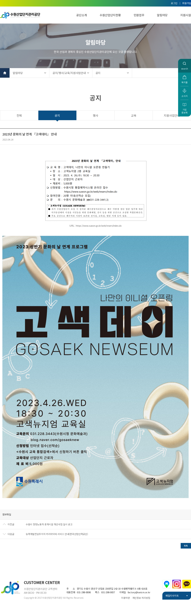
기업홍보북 (184, 111)
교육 (133, 115)
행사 (95, 115)
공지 (57, 115)
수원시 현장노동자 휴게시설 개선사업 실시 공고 (49, 524)
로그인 (174, 3)
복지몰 (184, 82)
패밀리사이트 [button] (172, 595)
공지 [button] (98, 73)
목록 (186, 545)
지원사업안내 (172, 115)
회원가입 (186, 3)
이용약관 (125, 597)
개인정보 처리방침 (141, 597)
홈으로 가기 (5, 73)
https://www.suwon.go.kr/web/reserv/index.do (99, 225)
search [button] (184, 68)
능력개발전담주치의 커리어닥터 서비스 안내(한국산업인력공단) (57, 534)
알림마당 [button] (18, 73)
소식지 (184, 96)
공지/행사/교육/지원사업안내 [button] (69, 73)
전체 (19, 115)
